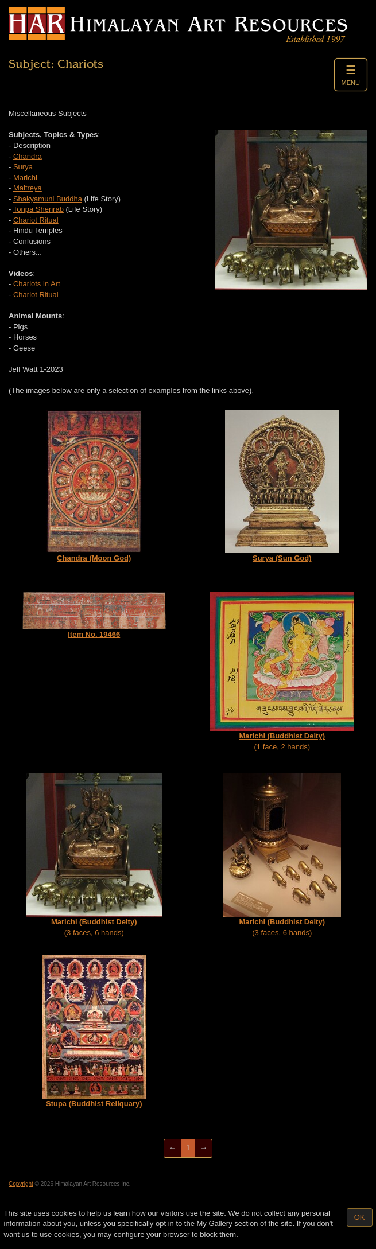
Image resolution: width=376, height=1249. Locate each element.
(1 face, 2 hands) (282, 671)
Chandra (27, 156)
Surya (23, 166)
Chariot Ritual (36, 220)
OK (359, 1217)
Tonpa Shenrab (38, 209)
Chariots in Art (36, 283)
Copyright (21, 1184)
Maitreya (27, 188)
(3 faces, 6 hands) (94, 855)
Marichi (25, 177)
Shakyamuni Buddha (47, 198)
